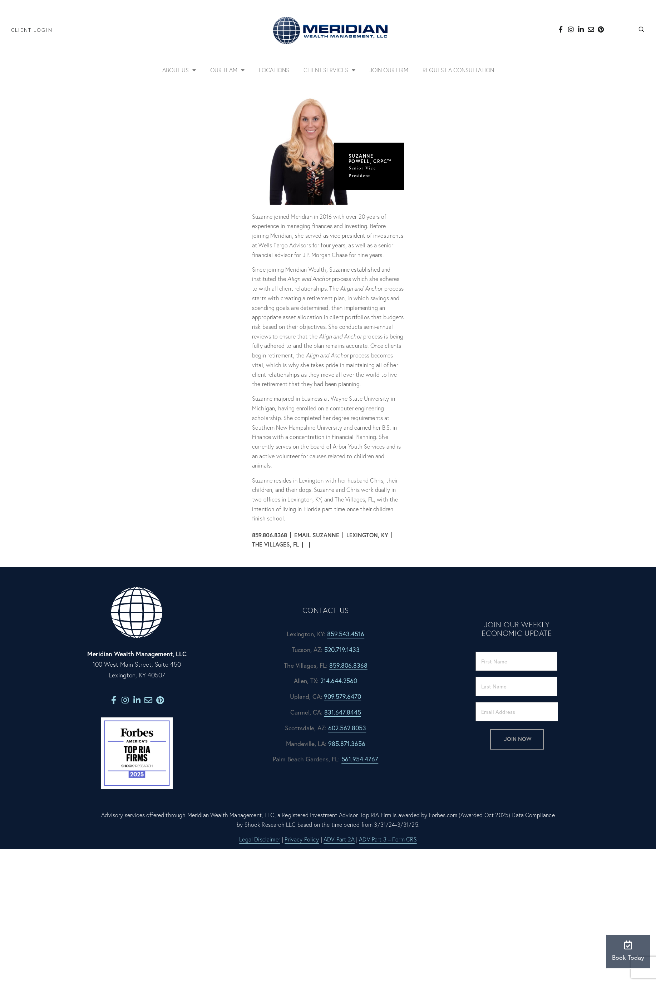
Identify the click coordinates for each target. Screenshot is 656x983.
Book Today (628, 957)
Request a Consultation (458, 70)
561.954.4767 (359, 759)
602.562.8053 (347, 728)
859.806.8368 (348, 665)
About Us (179, 70)
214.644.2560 (338, 681)
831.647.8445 (342, 712)
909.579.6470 (342, 696)
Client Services (329, 70)
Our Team (227, 70)
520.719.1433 (342, 650)
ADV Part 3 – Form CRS (387, 839)
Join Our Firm (389, 70)
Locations (274, 70)
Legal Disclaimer (259, 839)
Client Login (32, 30)
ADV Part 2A (339, 839)
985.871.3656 (346, 744)
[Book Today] (628, 944)
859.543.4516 (345, 634)
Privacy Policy (302, 839)
